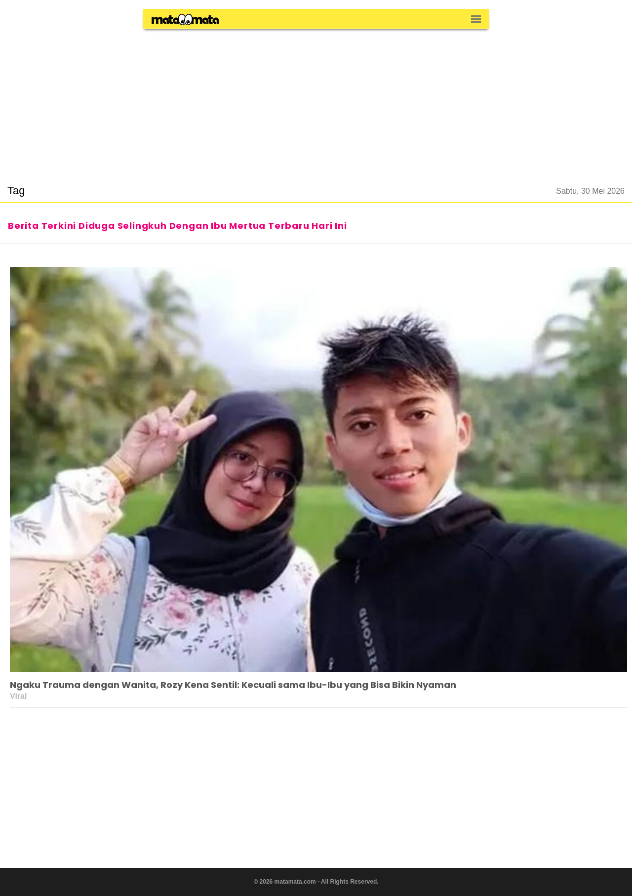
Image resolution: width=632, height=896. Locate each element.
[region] (316, 101)
